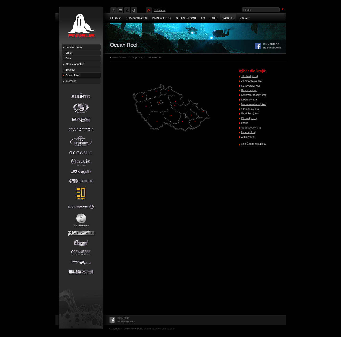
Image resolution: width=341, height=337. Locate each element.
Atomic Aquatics (75, 64)
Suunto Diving (74, 47)
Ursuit (69, 52)
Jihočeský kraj (249, 76)
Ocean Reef (155, 57)
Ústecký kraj (248, 132)
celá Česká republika (253, 143)
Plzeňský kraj (249, 118)
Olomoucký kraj (250, 109)
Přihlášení (160, 10)
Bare (68, 58)
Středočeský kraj (251, 127)
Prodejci (140, 57)
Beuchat (70, 69)
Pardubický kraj (250, 113)
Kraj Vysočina (249, 90)
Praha (244, 122)
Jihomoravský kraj (252, 81)
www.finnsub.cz (122, 57)
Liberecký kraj (249, 99)
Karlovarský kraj (250, 85)
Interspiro (71, 81)
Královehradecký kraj (253, 94)
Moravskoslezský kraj (253, 104)
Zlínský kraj (248, 136)
